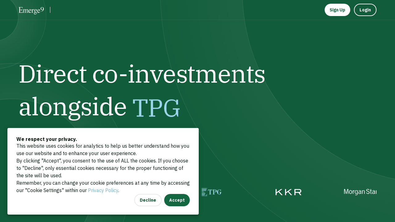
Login (365, 10)
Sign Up (337, 10)
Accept (177, 200)
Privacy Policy (103, 190)
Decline (148, 200)
